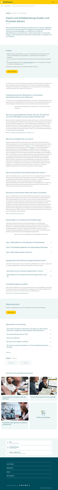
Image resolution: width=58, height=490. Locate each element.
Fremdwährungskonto (28, 62)
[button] (56, 2)
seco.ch (29, 145)
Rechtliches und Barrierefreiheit (45, 487)
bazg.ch (33, 147)
